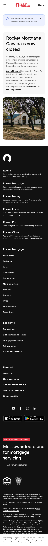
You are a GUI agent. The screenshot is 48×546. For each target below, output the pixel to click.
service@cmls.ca (13, 89)
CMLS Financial (13, 71)
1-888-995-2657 (30, 86)
